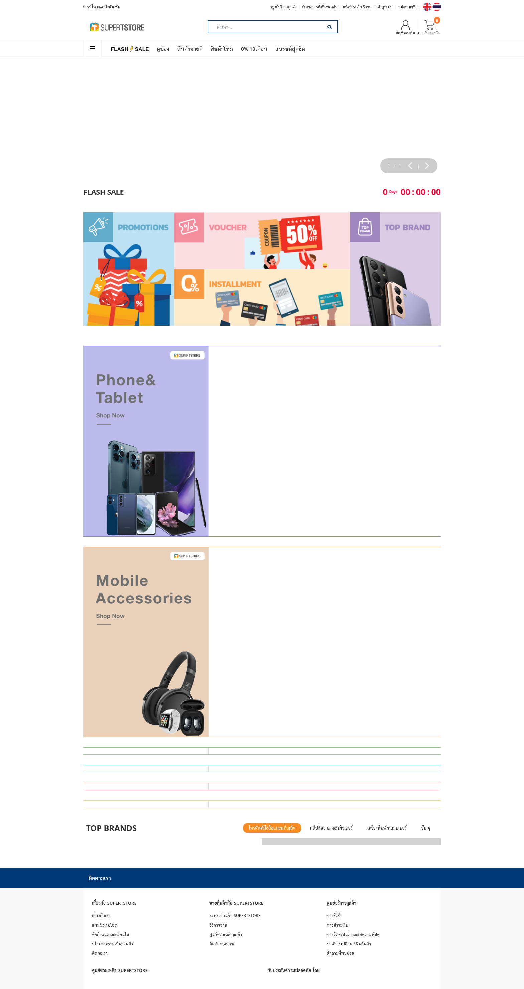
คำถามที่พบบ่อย (340, 953)
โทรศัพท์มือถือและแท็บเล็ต (272, 828)
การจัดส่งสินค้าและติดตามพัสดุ (353, 934)
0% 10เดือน (254, 48)
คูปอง (163, 48)
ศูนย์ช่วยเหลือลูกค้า (225, 934)
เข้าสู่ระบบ (384, 6)
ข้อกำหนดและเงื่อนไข (110, 934)
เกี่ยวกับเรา (101, 916)
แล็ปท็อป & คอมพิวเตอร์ (331, 828)
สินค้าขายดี (190, 48)
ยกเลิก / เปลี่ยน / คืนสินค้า (349, 944)
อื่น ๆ (425, 828)
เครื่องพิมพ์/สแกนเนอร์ (387, 828)
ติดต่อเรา (100, 953)
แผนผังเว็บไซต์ (104, 925)
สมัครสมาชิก (407, 6)
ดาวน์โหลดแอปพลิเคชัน (101, 6)
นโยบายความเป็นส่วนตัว (112, 944)
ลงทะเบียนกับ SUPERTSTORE (234, 916)
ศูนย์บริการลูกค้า (284, 6)
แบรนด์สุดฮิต (290, 48)
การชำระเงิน (337, 925)
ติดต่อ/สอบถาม (222, 944)
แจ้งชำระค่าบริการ (356, 6)
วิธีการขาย (218, 925)
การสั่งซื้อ (335, 916)
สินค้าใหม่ (222, 48)
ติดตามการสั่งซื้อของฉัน (320, 6)
